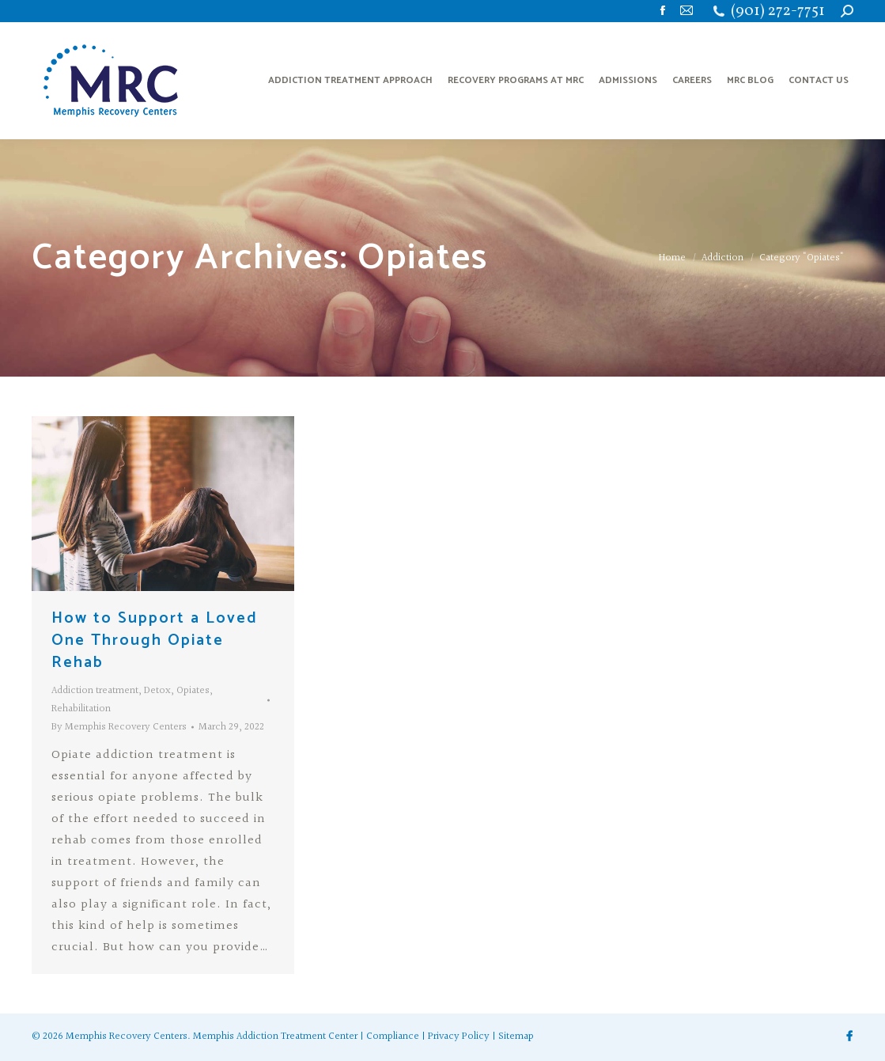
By (119, 727)
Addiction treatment (94, 691)
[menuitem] (350, 80)
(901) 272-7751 (778, 11)
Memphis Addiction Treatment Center (275, 1036)
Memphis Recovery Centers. (128, 1036)
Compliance (392, 1036)
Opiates (193, 691)
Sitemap (516, 1036)
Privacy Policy (459, 1036)
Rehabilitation (81, 709)
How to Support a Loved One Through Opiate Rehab (154, 640)
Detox (157, 691)
